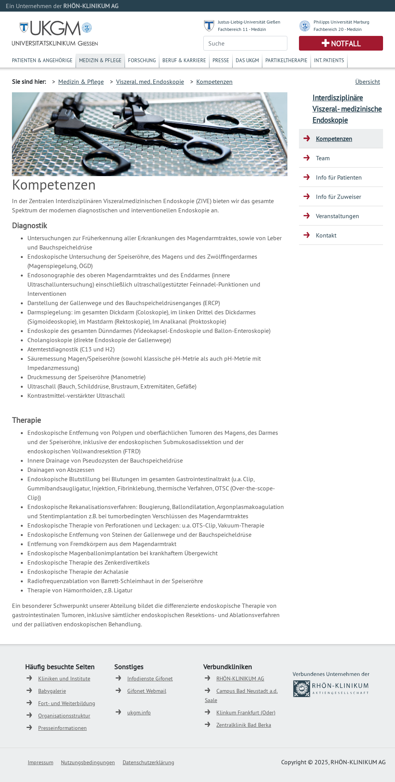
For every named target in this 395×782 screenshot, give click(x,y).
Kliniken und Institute (64, 678)
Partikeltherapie (286, 60)
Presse (221, 60)
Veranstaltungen (337, 216)
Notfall (346, 43)
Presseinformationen (62, 727)
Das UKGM (247, 60)
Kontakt (326, 235)
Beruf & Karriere (184, 60)
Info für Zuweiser (338, 196)
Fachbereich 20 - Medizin (338, 29)
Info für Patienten (339, 177)
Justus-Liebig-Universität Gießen (249, 22)
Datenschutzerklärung (148, 762)
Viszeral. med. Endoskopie (150, 81)
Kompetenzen (214, 81)
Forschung (142, 60)
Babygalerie (52, 690)
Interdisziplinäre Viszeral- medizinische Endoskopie (347, 109)
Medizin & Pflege (100, 60)
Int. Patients (329, 60)
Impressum (40, 762)
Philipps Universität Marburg (341, 22)
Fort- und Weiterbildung (66, 703)
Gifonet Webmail (146, 690)
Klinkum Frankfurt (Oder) (245, 712)
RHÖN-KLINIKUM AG (240, 678)
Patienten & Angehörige (42, 60)
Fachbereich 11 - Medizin (242, 29)
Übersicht (367, 81)
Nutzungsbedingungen (88, 762)
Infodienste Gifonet (150, 678)
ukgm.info (139, 712)
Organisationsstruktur (64, 715)
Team (323, 158)
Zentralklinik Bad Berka (243, 724)
